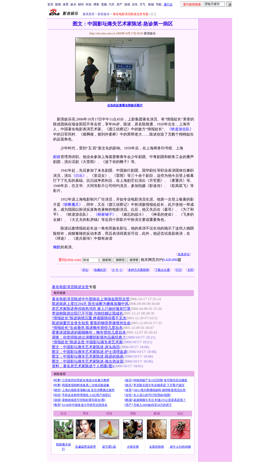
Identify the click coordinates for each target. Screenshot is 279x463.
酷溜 (129, 400)
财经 (81, 4)
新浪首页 (89, 14)
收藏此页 (100, 270)
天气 (142, 4)
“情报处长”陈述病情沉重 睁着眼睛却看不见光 (89, 318)
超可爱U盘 (109, 446)
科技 (89, 4)
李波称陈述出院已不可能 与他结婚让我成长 (87, 313)
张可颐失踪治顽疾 (175, 380)
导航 (159, 4)
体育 (66, 4)
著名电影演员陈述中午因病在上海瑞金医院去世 (91, 299)
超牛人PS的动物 (180, 446)
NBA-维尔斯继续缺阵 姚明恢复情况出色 (159, 390)
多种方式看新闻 (138, 270)
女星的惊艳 (156, 446)
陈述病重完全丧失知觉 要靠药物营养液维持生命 (91, 323)
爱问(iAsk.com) (70, 260)
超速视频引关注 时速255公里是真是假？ (159, 400)
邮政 (56, 157)
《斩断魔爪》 (71, 205)
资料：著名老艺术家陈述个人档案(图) (83, 366)
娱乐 (73, 4)
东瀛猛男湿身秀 (85, 446)
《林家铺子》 (105, 214)
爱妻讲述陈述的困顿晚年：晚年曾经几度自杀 (89, 332)
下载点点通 (162, 270)
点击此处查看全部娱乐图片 (125, 105)
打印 (178, 270)
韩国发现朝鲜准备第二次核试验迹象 (85, 385)
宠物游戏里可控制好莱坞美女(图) (83, 400)
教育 (57, 405)
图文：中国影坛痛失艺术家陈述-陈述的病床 (87, 356)
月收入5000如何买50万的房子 (152, 405)
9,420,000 (170, 260)
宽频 (104, 4)
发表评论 (184, 254)
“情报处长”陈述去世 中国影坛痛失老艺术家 (87, 342)
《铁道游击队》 (180, 129)
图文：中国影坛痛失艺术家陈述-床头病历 (86, 347)
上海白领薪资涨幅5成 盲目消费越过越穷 (88, 390)
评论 (85, 270)
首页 (50, 4)
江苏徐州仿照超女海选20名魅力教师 (85, 380)
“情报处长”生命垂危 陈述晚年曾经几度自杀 (87, 328)
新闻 (58, 4)
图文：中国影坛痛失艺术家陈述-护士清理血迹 (89, 352)
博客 (96, 4)
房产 (119, 4)
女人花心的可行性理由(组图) (152, 395)
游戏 (127, 4)
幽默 (56, 247)
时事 (57, 380)
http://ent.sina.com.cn (102, 33)
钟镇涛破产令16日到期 (148, 380)
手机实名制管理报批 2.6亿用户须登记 (86, 395)
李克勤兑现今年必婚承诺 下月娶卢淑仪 (158, 385)
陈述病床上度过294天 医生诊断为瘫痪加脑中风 (90, 304)
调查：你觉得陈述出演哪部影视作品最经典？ (89, 337)
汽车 (112, 4)
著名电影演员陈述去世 (70, 287)
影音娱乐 (104, 14)
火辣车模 (133, 446)
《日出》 (79, 176)
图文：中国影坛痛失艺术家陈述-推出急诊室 (87, 361)
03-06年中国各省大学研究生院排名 (84, 405)
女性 (135, 4)
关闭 (190, 270)
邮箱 (151, 4)
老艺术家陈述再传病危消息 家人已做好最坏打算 (91, 309)
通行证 (168, 4)
